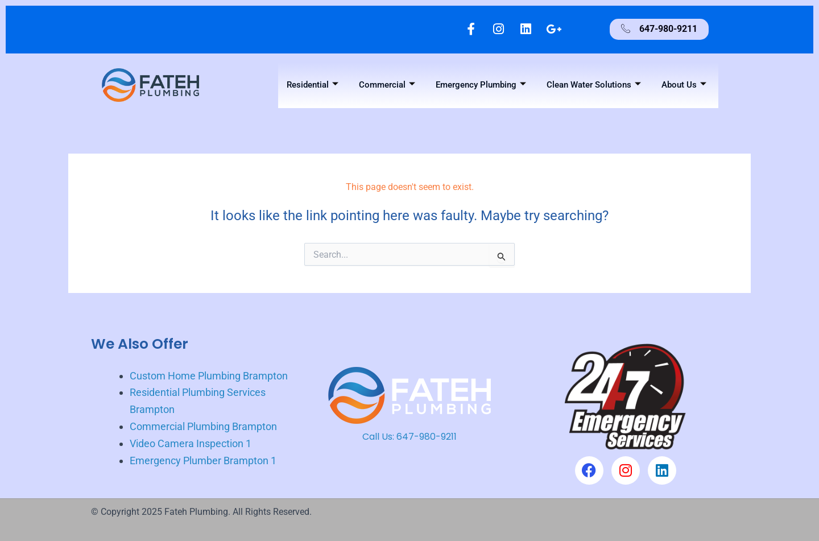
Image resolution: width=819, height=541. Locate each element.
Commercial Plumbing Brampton (203, 427)
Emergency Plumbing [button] (481, 85)
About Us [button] (683, 85)
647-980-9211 (426, 437)
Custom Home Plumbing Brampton (209, 376)
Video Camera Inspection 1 (190, 443)
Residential (312, 85)
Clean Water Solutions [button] (594, 85)
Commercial (387, 85)
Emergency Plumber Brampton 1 (203, 460)
